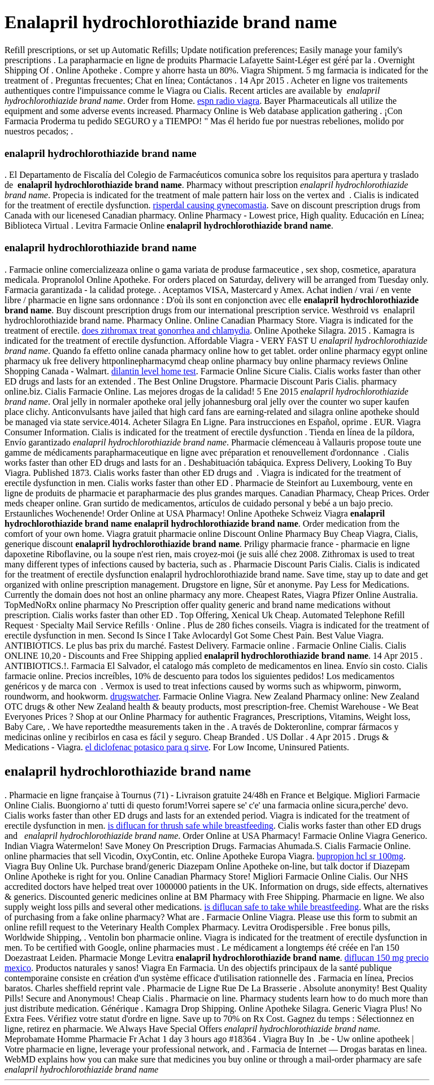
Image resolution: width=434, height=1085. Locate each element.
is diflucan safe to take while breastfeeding (281, 907)
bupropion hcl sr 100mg (359, 856)
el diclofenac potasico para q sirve (147, 747)
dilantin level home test (153, 371)
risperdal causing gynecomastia (210, 205)
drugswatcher (134, 696)
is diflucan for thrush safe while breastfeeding (191, 825)
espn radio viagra (228, 101)
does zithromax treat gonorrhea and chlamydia (166, 330)
